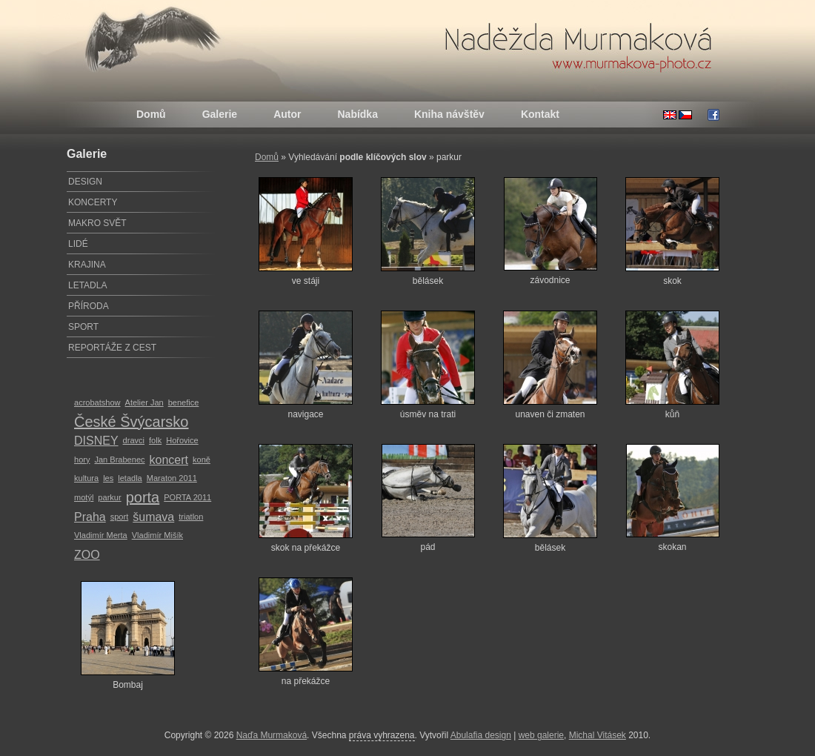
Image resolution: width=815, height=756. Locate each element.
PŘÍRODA (88, 306)
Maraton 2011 (172, 478)
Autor (287, 114)
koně (201, 459)
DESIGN (85, 181)
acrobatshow (97, 402)
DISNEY (96, 440)
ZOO (87, 554)
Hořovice (182, 440)
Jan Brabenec (119, 459)
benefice (183, 402)
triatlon (191, 516)
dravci (133, 440)
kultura (86, 478)
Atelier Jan (144, 402)
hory (82, 459)
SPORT (83, 327)
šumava (153, 517)
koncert (169, 460)
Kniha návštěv (449, 114)
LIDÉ (78, 244)
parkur (109, 497)
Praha (90, 517)
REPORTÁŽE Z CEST (112, 347)
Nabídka (357, 114)
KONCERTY (92, 202)
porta (143, 497)
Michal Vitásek (597, 735)
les (108, 478)
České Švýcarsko (131, 422)
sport (119, 516)
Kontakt (540, 114)
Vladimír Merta (100, 535)
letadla (130, 478)
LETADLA (87, 285)
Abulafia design (480, 735)
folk (155, 440)
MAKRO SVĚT (97, 223)
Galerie (219, 114)
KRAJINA (87, 264)
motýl (83, 497)
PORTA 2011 (187, 497)
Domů (151, 114)
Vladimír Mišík (157, 535)
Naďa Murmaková (271, 735)
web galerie (541, 735)
